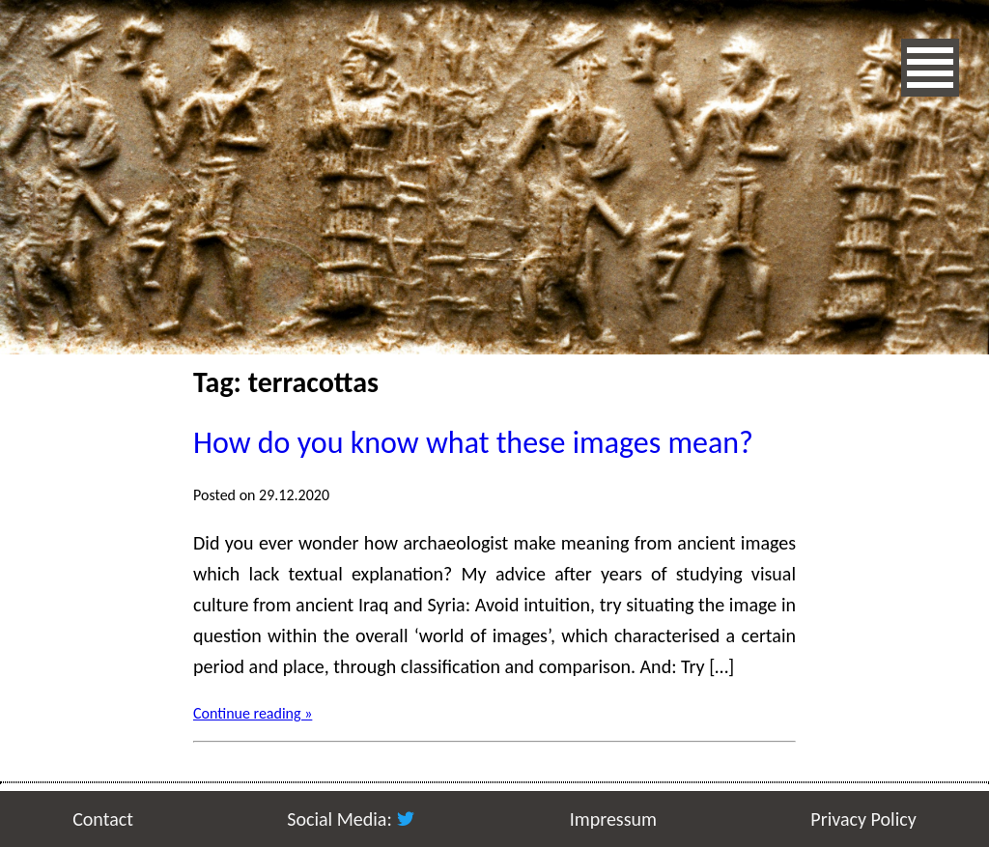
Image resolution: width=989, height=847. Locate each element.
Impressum (613, 819)
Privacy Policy (863, 819)
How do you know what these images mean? (473, 443)
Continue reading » (252, 713)
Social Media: (351, 819)
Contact (102, 819)
